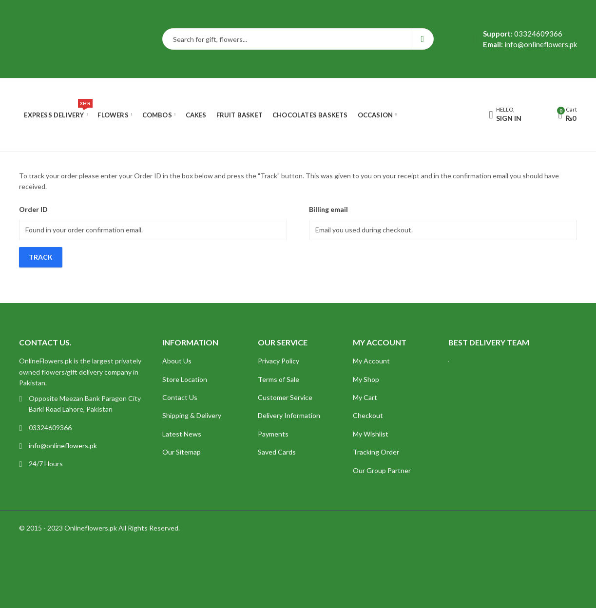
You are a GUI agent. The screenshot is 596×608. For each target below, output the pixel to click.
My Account (371, 361)
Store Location (184, 379)
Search (422, 39)
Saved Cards (277, 452)
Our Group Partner (382, 470)
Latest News (181, 434)
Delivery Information (289, 415)
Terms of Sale (278, 379)
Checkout (368, 415)
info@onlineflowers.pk (63, 445)
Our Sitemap (181, 452)
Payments (273, 434)
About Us (177, 361)
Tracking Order (376, 452)
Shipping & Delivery (191, 415)
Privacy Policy (278, 361)
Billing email (328, 209)
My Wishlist (370, 434)
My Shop (366, 379)
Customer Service (285, 397)
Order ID (33, 209)
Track (41, 257)
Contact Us (179, 397)
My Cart (365, 397)
